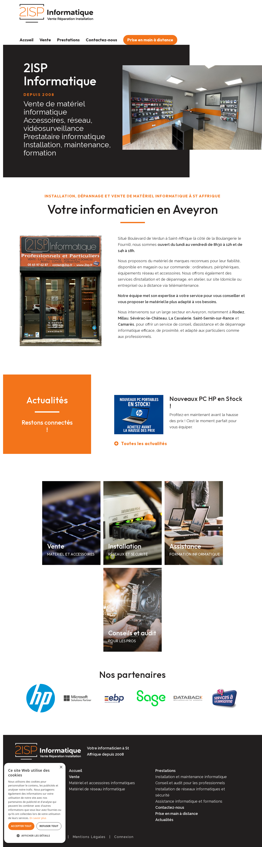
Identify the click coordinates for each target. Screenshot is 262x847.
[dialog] (35, 803)
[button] (34, 836)
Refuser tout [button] (49, 826)
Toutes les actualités (144, 443)
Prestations (68, 39)
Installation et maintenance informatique (191, 777)
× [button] (60, 767)
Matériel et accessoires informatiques (102, 783)
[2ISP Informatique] (56, 13)
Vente (45, 39)
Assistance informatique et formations (188, 801)
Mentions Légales (89, 837)
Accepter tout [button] (21, 826)
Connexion (124, 837)
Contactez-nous (101, 39)
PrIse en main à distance (150, 39)
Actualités (164, 820)
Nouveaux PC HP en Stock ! (205, 402)
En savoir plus (38, 818)
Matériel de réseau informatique (97, 789)
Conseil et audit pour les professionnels (190, 783)
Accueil (26, 39)
